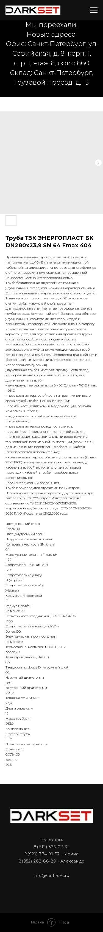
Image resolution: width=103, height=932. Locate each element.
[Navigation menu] (94, 10)
